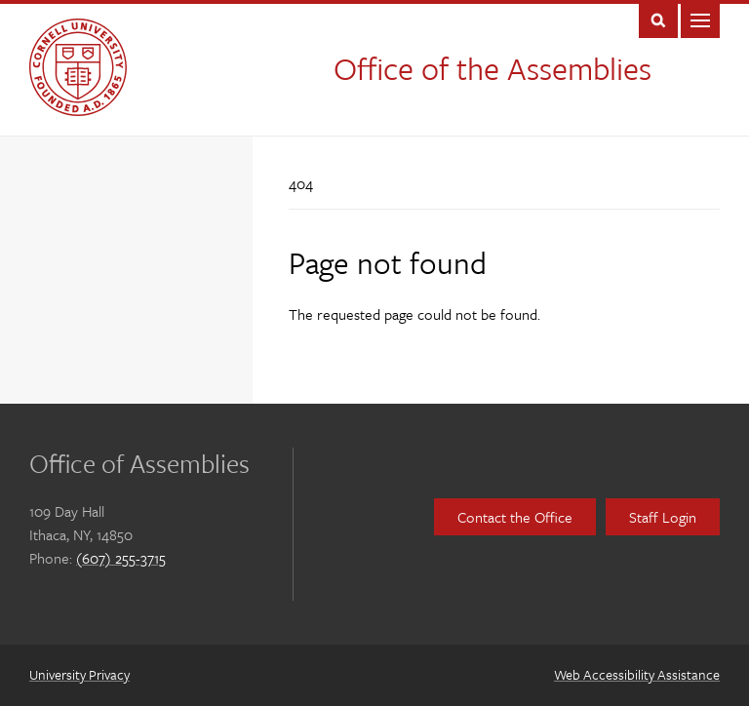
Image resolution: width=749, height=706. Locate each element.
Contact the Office (514, 517)
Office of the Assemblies (492, 68)
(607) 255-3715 (121, 558)
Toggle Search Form (658, 19)
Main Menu (700, 19)
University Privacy (79, 674)
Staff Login (662, 517)
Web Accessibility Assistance (637, 674)
